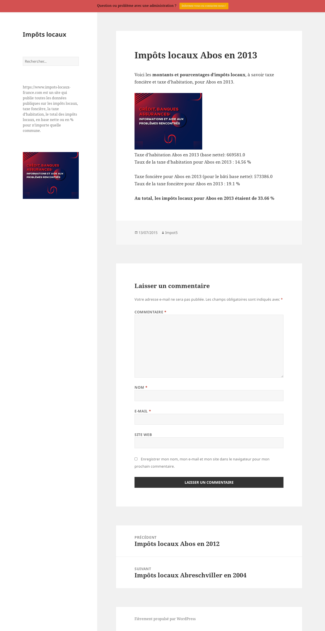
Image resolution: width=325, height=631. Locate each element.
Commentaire (150, 312)
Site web (143, 434)
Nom (141, 387)
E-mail (143, 411)
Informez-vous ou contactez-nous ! (204, 6)
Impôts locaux (44, 34)
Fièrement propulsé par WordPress (165, 618)
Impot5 (171, 232)
